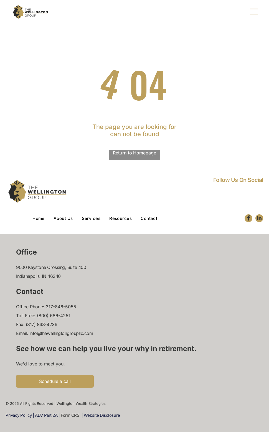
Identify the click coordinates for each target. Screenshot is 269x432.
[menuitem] (43, 218)
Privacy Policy (19, 415)
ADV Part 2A (46, 415)
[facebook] (248, 218)
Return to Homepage (134, 153)
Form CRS (70, 415)
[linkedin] (259, 218)
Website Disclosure (102, 415)
